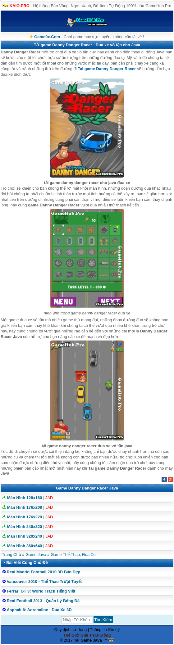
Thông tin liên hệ (105, 629)
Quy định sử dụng (70, 629)
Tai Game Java (88, 640)
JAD (49, 497)
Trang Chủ (11, 554)
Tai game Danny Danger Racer (107, 68)
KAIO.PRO (20, 5)
